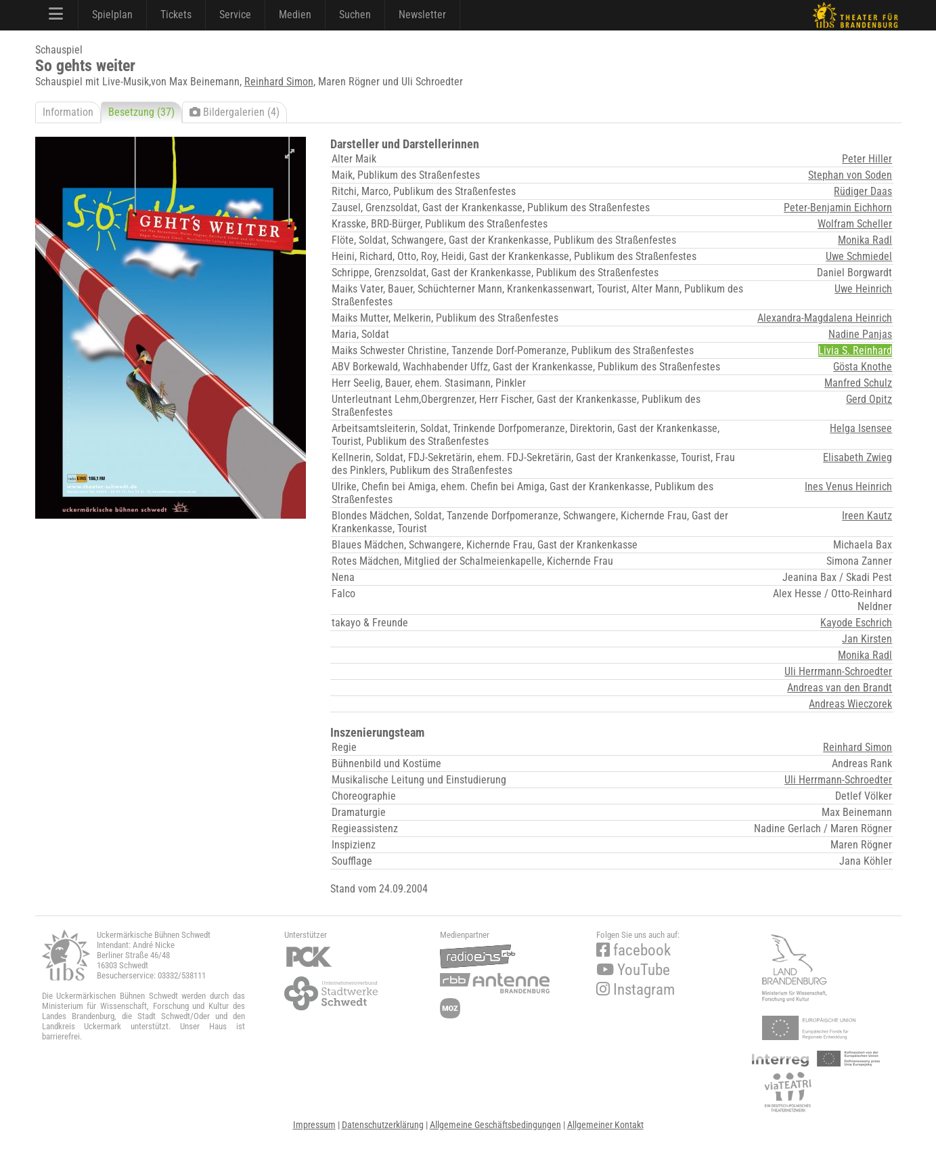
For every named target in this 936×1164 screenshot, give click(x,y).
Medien (295, 14)
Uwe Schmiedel (859, 256)
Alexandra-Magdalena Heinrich (824, 317)
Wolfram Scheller (855, 223)
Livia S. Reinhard (855, 350)
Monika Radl (865, 240)
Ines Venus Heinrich (848, 486)
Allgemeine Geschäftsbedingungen (495, 1124)
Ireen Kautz (867, 515)
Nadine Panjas (860, 334)
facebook (633, 950)
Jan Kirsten (867, 638)
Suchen (355, 14)
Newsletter (422, 14)
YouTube (633, 970)
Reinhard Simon (278, 81)
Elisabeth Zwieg (857, 457)
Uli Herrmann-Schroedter (838, 671)
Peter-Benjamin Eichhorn (838, 207)
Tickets (176, 14)
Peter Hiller (867, 158)
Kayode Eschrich (856, 622)
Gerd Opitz (869, 399)
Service (235, 14)
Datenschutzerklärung (383, 1124)
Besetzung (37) (141, 112)
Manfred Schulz (858, 382)
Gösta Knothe (862, 366)
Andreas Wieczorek (850, 703)
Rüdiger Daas (863, 191)
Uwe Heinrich (863, 288)
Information (68, 112)
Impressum (314, 1124)
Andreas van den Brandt (839, 687)
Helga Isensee (861, 428)
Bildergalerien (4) (235, 112)
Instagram (635, 989)
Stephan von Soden (850, 175)
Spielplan (112, 14)
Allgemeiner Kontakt (605, 1124)
